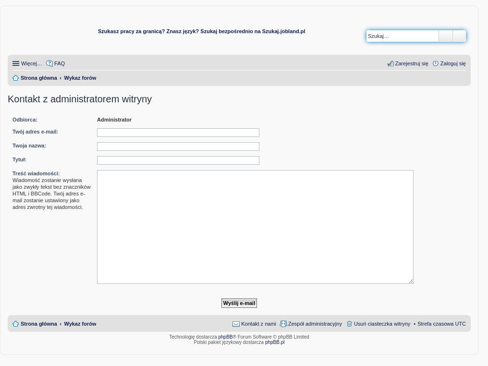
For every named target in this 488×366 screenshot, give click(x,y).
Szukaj (446, 36)
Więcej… (31, 63)
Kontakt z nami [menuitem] (258, 324)
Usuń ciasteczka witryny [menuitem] (382, 324)
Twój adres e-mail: (35, 131)
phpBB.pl (275, 342)
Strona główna (39, 324)
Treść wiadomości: (36, 173)
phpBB (226, 337)
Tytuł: (19, 159)
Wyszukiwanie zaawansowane (459, 36)
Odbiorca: (24, 119)
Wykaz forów (80, 324)
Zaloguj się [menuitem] (453, 63)
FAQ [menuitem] (59, 63)
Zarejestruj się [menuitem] (411, 63)
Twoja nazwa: (29, 145)
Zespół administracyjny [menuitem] (315, 324)
